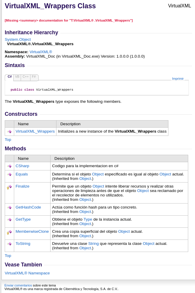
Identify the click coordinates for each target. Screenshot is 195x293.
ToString (23, 244)
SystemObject (18, 39)
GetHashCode (28, 208)
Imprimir (177, 78)
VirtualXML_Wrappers (35, 132)
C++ (25, 76)
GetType (23, 220)
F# (34, 76)
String (93, 244)
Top (8, 140)
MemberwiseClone (32, 232)
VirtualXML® (41, 52)
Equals (22, 175)
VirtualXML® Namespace (27, 274)
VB (17, 76)
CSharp (22, 167)
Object (98, 175)
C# (10, 76)
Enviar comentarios (18, 286)
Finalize (23, 187)
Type (88, 220)
